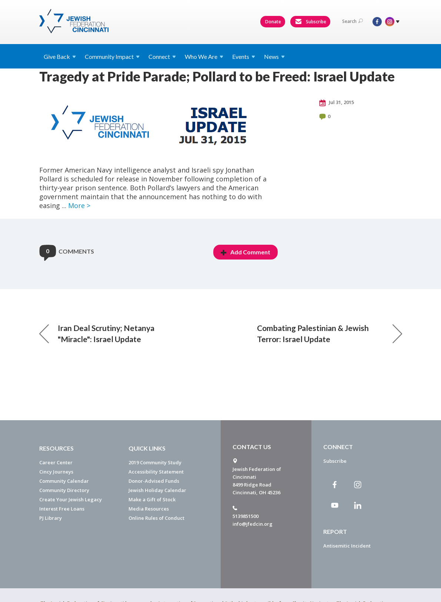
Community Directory (64, 490)
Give (60, 56)
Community (112, 56)
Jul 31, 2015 (336, 102)
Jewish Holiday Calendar (157, 490)
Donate (273, 22)
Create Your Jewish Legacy (70, 499)
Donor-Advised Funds (153, 481)
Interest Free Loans (61, 508)
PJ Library (50, 518)
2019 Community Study (154, 462)
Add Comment (245, 251)
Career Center (56, 462)
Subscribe (310, 22)
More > (79, 205)
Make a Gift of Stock (152, 499)
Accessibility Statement (156, 471)
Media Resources (148, 508)
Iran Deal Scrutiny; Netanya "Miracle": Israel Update (96, 333)
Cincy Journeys (56, 471)
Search (352, 21)
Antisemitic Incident (347, 545)
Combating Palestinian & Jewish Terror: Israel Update (329, 333)
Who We (204, 56)
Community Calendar (64, 481)
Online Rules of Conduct (156, 518)
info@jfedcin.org (253, 524)
